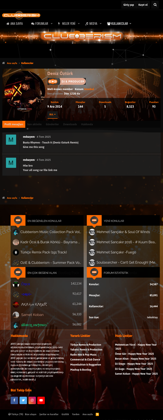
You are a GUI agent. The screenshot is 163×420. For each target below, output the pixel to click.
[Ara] (155, 5)
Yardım (75, 414)
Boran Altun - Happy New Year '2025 (135, 361)
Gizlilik (65, 414)
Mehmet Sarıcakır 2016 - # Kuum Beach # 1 (125, 243)
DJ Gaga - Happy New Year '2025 (133, 371)
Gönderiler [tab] (52, 124)
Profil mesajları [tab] (13, 124)
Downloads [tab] (70, 124)
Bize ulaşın (31, 414)
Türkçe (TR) (15, 414)
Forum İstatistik (114, 272)
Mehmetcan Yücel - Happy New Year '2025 (136, 348)
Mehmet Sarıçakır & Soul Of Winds (122, 234)
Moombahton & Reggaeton (85, 366)
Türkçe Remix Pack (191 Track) (45, 253)
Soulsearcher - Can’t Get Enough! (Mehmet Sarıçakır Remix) (125, 263)
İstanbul (89, 89)
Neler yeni (68, 23)
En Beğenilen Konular (46, 223)
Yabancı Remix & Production (86, 351)
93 (154, 106)
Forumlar (41, 23)
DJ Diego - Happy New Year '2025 (134, 366)
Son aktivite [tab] (34, 124)
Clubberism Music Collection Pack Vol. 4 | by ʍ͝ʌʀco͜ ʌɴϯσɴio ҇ (52, 234)
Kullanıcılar (119, 23)
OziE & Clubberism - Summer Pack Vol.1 (52, 263)
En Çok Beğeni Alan (44, 272)
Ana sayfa (16, 23)
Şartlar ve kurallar (49, 414)
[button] (51, 23)
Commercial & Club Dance (85, 361)
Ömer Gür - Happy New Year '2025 (134, 356)
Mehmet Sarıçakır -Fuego (115, 253)
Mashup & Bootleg (80, 371)
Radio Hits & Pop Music (83, 357)
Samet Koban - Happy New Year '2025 (136, 376)
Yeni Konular (113, 223)
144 (80, 106)
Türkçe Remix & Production (85, 346)
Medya (93, 23)
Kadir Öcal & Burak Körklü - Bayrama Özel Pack (52, 244)
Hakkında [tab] (87, 124)
